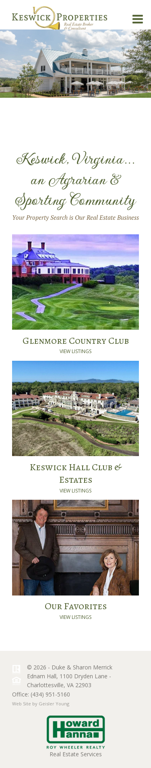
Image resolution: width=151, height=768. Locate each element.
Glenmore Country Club (76, 340)
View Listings (75, 351)
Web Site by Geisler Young (40, 704)
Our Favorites (76, 606)
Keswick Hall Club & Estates (75, 473)
